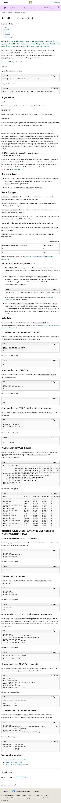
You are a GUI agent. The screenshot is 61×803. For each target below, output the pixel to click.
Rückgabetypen (7, 32)
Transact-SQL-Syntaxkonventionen (14, 62)
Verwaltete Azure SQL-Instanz (43, 41)
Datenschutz (44, 795)
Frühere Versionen (21, 795)
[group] (32, 292)
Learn (3, 12)
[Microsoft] (30, 2)
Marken (45, 798)
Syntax (4, 27)
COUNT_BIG (15, 53)
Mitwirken (36, 795)
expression (7, 123)
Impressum (36, 798)
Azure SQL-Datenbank (25, 41)
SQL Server (12, 41)
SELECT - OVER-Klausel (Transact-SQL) (16, 765)
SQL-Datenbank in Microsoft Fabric (39, 46)
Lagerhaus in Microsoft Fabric (17, 46)
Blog (29, 795)
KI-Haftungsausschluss (7, 795)
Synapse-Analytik (20, 12)
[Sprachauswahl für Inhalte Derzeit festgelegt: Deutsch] (5, 791)
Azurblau (10, 12)
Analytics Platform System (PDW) (25, 44)
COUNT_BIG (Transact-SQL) (13, 762)
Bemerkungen (6, 34)
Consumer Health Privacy (8, 798)
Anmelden (57, 2)
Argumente (6, 29)
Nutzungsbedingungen (25, 798)
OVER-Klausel (16, 169)
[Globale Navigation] (2, 2)
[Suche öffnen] (51, 2)
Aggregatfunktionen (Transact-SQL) (16, 760)
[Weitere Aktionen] (58, 12)
